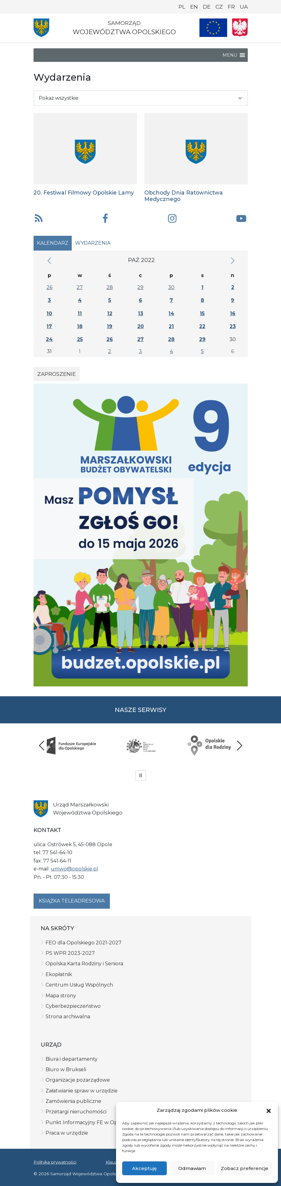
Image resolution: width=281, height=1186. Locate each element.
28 (109, 287)
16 (232, 313)
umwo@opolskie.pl (74, 869)
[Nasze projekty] (213, 27)
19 (109, 326)
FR (231, 7)
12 (109, 313)
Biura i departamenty (72, 1059)
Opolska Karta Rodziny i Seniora (84, 964)
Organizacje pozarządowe (78, 1080)
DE (207, 7)
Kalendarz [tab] (52, 243)
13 (140, 313)
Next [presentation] (239, 745)
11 (80, 313)
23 (233, 326)
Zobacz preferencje (244, 1168)
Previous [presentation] (41, 745)
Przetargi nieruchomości (76, 1112)
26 (49, 287)
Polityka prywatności (55, 1162)
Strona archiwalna (68, 1016)
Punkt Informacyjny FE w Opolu (86, 1122)
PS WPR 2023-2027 (70, 953)
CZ (219, 7)
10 (49, 313)
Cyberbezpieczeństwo (73, 1006)
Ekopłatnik (59, 974)
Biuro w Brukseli (66, 1069)
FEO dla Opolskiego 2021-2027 (84, 943)
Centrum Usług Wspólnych (79, 985)
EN (194, 7)
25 (80, 339)
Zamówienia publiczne (73, 1101)
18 (79, 326)
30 (171, 287)
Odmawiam (192, 1168)
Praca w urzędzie (67, 1133)
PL (182, 7)
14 (171, 313)
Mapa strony (61, 996)
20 (140, 326)
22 (202, 326)
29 (140, 287)
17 (49, 326)
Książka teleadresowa (72, 901)
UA (244, 7)
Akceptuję (144, 1168)
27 (80, 287)
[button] (269, 1111)
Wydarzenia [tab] (92, 243)
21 (171, 326)
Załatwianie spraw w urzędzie (82, 1091)
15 (202, 313)
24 (49, 339)
